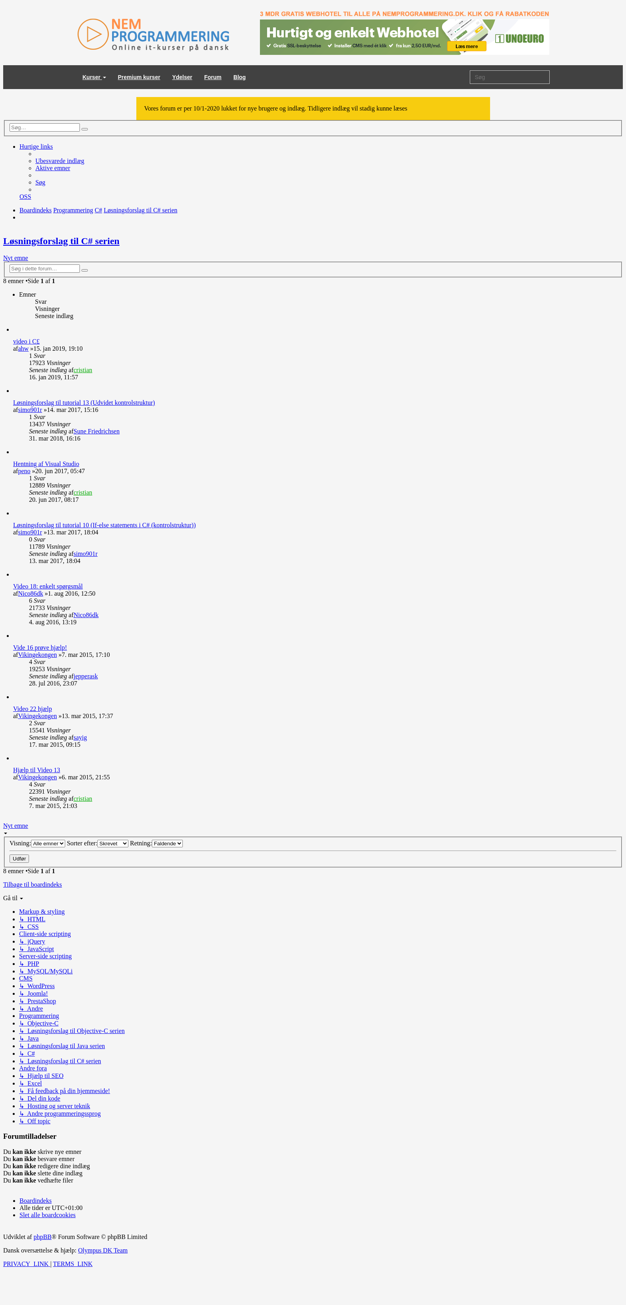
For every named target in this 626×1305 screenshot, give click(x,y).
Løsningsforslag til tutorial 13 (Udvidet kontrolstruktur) (84, 402)
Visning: (37, 843)
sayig (80, 737)
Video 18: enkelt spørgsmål (48, 586)
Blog (239, 77)
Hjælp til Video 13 (36, 770)
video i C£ (26, 341)
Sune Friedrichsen (97, 431)
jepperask (86, 676)
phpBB (42, 1236)
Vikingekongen (37, 654)
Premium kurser (139, 77)
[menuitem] (59, 160)
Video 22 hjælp (32, 708)
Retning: (156, 843)
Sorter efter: (97, 843)
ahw (23, 348)
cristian (83, 370)
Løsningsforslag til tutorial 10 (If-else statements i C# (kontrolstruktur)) (104, 525)
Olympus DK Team (103, 1250)
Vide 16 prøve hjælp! (40, 647)
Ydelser (182, 77)
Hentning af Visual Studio (46, 463)
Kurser (94, 77)
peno (24, 471)
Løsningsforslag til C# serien (61, 241)
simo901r (30, 409)
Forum (213, 77)
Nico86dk (30, 593)
